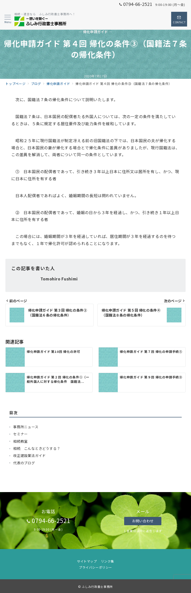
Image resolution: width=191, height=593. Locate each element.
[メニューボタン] (8, 19)
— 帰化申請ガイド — (95, 32)
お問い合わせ (142, 520)
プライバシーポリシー (95, 567)
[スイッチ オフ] (179, 19)
